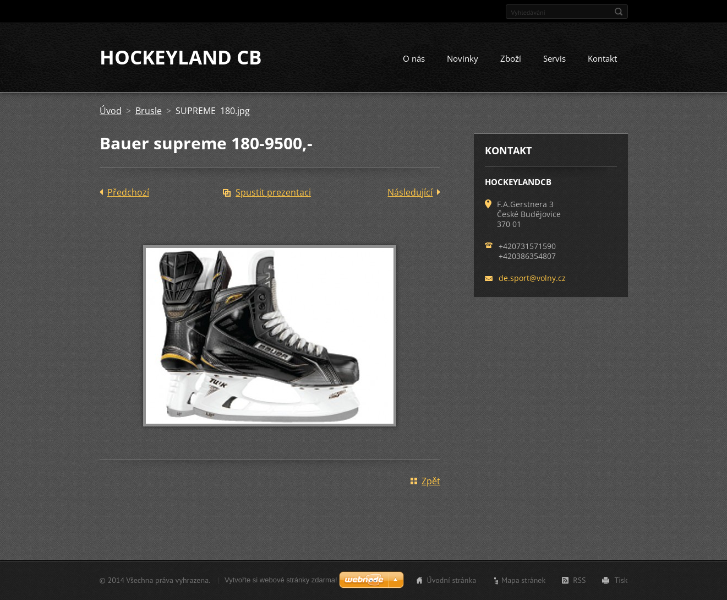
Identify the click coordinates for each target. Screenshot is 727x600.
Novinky (462, 58)
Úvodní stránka (452, 580)
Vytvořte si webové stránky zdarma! (281, 580)
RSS (579, 580)
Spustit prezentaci (273, 193)
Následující (410, 193)
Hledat (619, 12)
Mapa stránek (523, 580)
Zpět (431, 481)
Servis (554, 58)
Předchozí (128, 193)
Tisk (620, 580)
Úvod (111, 111)
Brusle (148, 111)
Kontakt (602, 58)
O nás (414, 58)
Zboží (510, 58)
